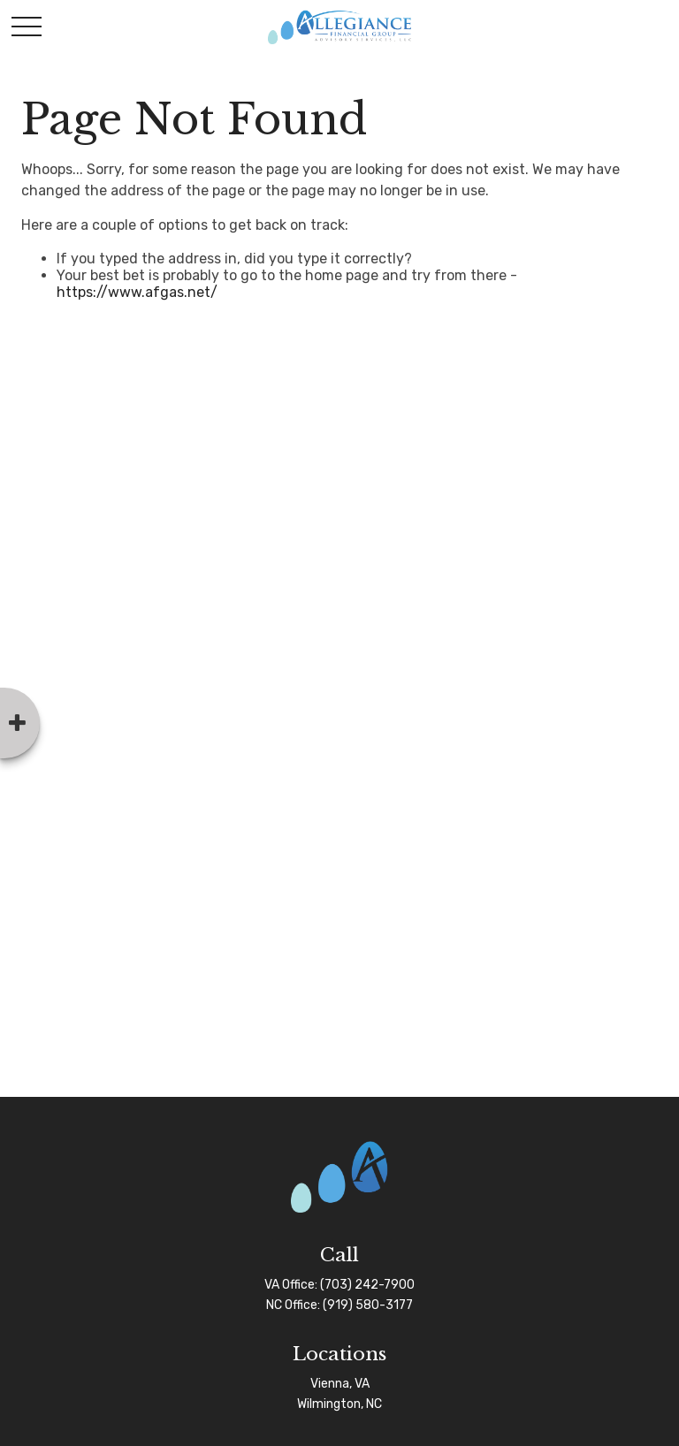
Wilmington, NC (339, 1404)
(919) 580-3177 (368, 1305)
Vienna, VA (340, 1383)
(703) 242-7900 (367, 1284)
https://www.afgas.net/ (137, 292)
